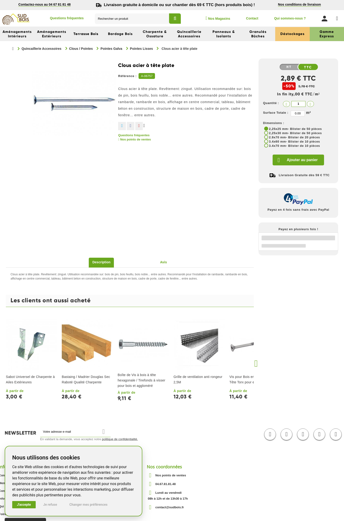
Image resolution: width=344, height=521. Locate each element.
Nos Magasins (217, 18)
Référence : (127, 76)
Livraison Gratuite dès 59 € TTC (304, 175)
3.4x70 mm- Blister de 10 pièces (294, 146)
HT (289, 67)
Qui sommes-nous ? (290, 18)
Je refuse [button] (50, 504)
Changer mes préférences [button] (89, 504)
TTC (308, 67)
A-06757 (146, 76)
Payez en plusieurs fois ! (298, 229)
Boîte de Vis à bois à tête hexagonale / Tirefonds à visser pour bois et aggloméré (141, 380)
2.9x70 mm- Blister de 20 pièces (294, 137)
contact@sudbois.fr (169, 507)
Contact (252, 18)
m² (308, 113)
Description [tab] (101, 262)
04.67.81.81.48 (165, 484)
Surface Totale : (275, 112)
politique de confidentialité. (120, 439)
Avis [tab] (163, 262)
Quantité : (271, 103)
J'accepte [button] (24, 504)
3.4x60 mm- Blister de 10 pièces (294, 141)
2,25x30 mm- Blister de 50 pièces (295, 133)
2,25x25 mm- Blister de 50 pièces (295, 129)
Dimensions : (273, 123)
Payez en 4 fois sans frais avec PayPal (298, 209)
